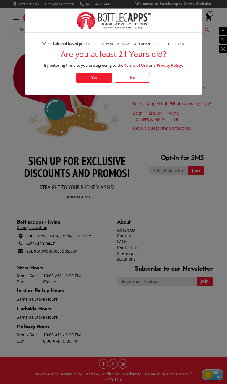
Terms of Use (136, 65)
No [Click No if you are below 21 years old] (132, 77)
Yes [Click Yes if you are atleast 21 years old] (94, 77)
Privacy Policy (169, 65)
